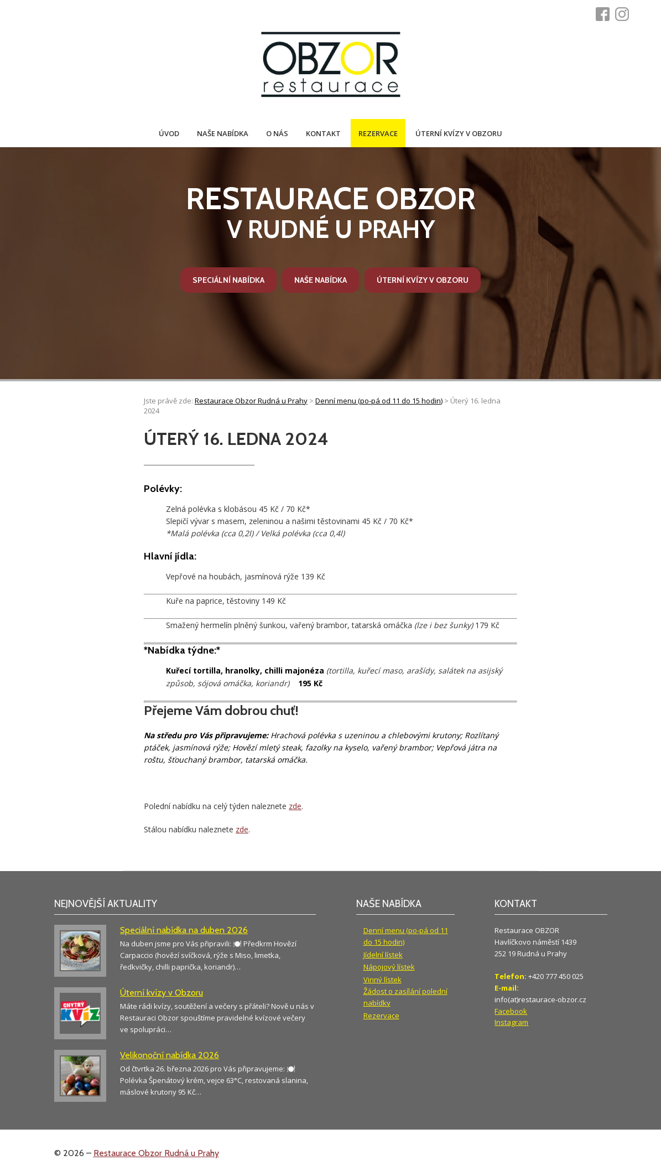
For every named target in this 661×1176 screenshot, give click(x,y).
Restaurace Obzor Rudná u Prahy (156, 1153)
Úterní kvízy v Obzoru (458, 133)
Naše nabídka (222, 133)
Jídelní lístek (383, 955)
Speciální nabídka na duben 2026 (184, 930)
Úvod (169, 133)
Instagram (511, 1022)
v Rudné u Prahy (330, 212)
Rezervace (378, 133)
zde (295, 806)
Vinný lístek (382, 980)
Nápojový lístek (389, 967)
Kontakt (323, 133)
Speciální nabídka (228, 280)
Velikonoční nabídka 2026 (169, 1055)
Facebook (511, 1011)
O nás (277, 133)
